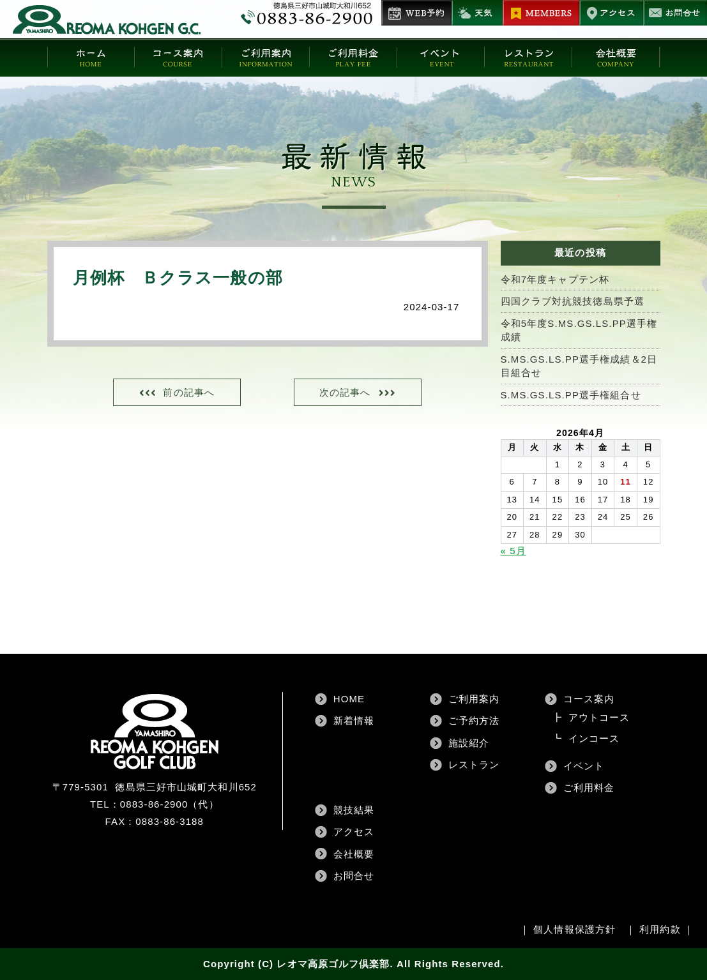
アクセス (353, 831)
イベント (583, 765)
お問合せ (353, 875)
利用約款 (659, 929)
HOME (349, 698)
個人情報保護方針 (574, 929)
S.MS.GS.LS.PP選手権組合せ (571, 394)
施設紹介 (468, 742)
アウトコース (599, 717)
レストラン (474, 764)
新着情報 (353, 720)
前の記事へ (189, 392)
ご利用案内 (474, 698)
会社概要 (353, 853)
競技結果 (353, 809)
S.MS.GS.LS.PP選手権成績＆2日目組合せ (579, 366)
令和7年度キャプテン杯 (555, 279)
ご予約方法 (474, 720)
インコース (594, 738)
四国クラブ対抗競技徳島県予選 (572, 301)
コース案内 (589, 698)
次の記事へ (345, 392)
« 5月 (513, 550)
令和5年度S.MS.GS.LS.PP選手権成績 (579, 330)
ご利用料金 (589, 787)
